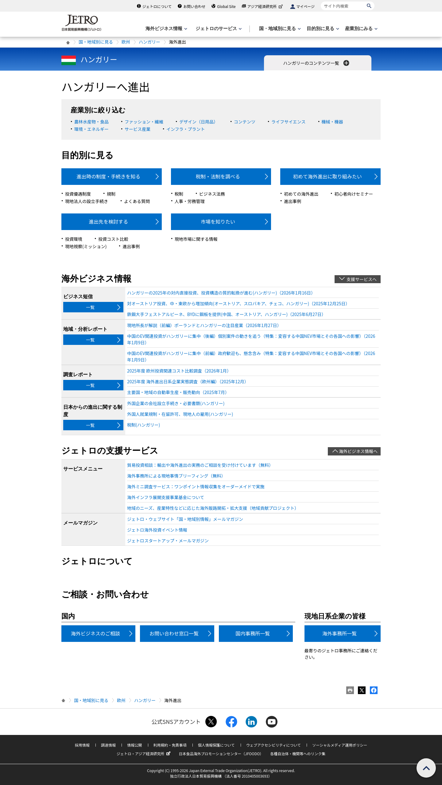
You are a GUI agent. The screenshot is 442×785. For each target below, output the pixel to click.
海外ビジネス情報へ (358, 451)
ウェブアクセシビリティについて (273, 745)
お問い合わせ (194, 6)
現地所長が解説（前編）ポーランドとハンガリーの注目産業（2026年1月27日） (204, 325)
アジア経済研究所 (265, 6)
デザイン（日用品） (198, 122)
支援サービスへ (362, 279)
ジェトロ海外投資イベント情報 (157, 530)
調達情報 (108, 745)
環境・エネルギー (91, 129)
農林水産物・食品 (91, 122)
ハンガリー (149, 42)
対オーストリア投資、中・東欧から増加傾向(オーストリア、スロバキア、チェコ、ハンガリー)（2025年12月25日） (238, 303)
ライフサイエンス (288, 122)
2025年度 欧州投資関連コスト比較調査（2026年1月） (179, 371)
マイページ (305, 6)
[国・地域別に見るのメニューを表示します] (279, 28)
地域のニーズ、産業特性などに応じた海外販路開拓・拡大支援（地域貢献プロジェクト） (213, 508)
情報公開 (134, 745)
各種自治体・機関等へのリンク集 (297, 753)
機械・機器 (332, 122)
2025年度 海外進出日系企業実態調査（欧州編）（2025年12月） (188, 381)
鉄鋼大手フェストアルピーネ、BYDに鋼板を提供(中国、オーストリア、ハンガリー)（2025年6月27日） (226, 314)
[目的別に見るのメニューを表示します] (322, 28)
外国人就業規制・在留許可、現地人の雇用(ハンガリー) (180, 414)
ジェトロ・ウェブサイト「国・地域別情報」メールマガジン (185, 519)
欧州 (126, 42)
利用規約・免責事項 (170, 745)
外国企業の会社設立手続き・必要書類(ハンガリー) (175, 403)
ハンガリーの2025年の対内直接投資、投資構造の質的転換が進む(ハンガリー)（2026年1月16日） (221, 293)
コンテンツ (244, 122)
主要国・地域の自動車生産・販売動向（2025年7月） (178, 392)
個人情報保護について (216, 745)
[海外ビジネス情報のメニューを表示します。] (165, 28)
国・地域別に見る (96, 42)
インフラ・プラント (185, 129)
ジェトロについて (157, 6)
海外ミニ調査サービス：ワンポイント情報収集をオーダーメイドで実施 (195, 486)
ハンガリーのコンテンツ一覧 (316, 63)
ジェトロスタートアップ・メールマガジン (168, 540)
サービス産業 (137, 129)
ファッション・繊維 (144, 122)
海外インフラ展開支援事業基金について (165, 497)
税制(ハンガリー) (143, 425)
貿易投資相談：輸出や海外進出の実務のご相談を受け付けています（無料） (200, 465)
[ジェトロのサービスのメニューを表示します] (218, 28)
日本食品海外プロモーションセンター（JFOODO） (221, 753)
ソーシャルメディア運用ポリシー (339, 745)
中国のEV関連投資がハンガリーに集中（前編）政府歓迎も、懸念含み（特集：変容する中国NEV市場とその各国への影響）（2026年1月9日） (251, 356)
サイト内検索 (320, 1)
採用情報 (82, 745)
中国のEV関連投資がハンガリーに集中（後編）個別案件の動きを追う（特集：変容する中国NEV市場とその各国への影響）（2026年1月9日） (251, 339)
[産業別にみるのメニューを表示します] (360, 28)
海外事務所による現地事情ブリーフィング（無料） (176, 476)
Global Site (226, 6)
